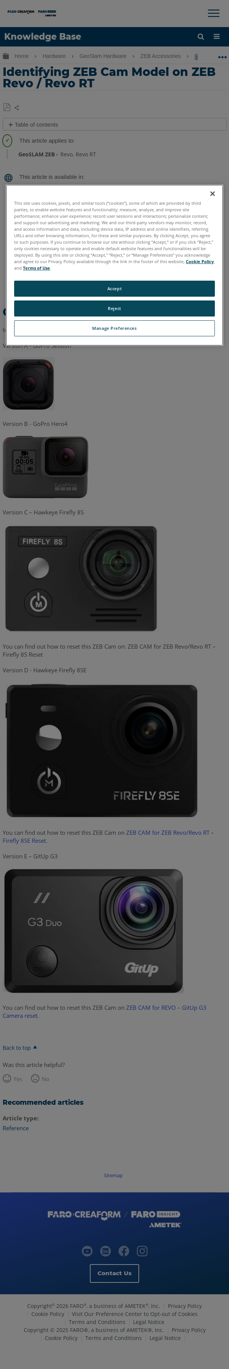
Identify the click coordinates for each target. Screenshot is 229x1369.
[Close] (212, 193)
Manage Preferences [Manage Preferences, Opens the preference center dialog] (114, 328)
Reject (114, 308)
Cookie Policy (200, 261)
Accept (114, 288)
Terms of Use (36, 268)
